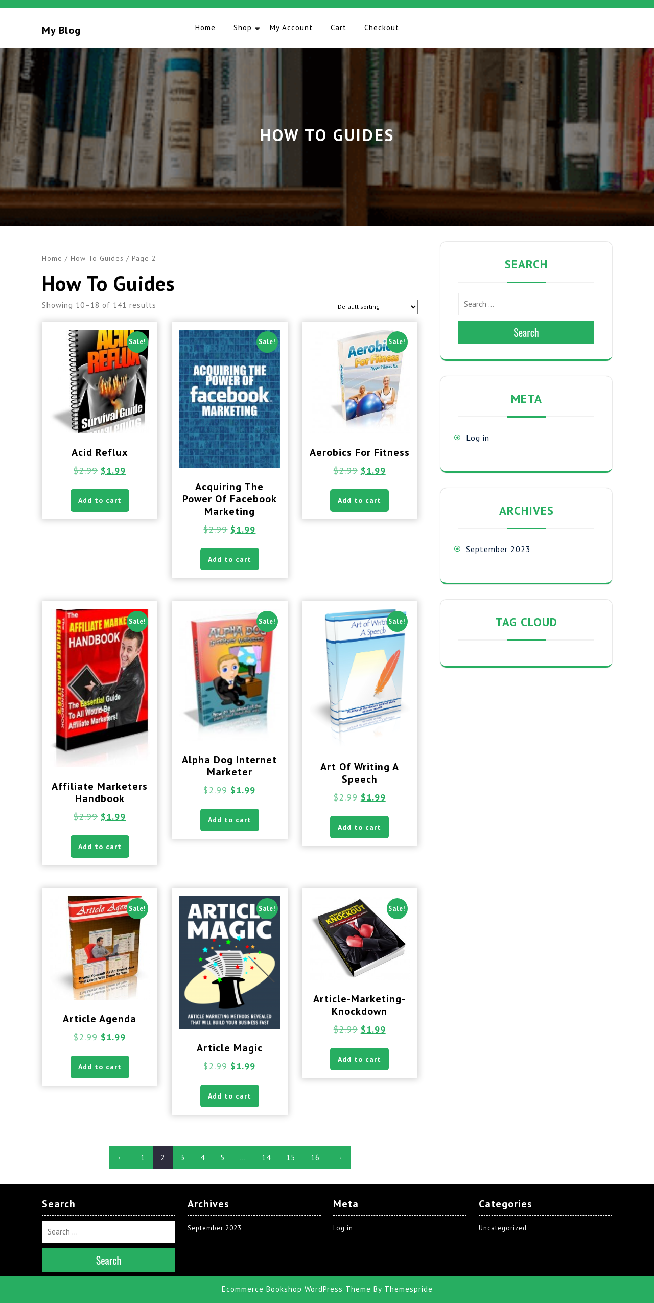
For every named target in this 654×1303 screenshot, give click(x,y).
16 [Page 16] (315, 1157)
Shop (242, 27)
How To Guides (97, 258)
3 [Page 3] (182, 1157)
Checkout (381, 27)
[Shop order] (375, 307)
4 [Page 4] (202, 1157)
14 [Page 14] (266, 1157)
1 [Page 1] (143, 1157)
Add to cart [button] (100, 500)
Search (526, 332)
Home (205, 27)
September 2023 (498, 549)
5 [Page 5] (222, 1157)
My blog (61, 30)
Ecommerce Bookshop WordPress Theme (296, 1289)
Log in (477, 437)
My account (291, 27)
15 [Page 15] (290, 1157)
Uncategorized (503, 1228)
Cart (338, 27)
